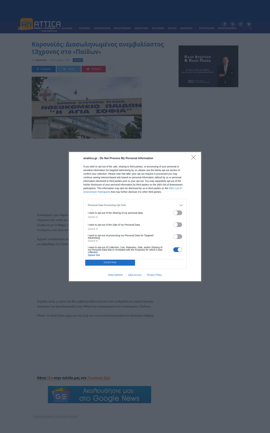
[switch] (177, 212)
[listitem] (135, 205)
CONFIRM (110, 262)
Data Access (135, 275)
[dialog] (135, 216)
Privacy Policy (154, 275)
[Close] (194, 158)
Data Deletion (115, 275)
